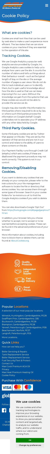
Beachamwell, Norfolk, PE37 (16, 330)
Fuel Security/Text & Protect (16, 360)
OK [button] (30, 440)
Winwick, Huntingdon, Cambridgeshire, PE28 (24, 315)
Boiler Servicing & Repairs (14, 351)
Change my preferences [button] (30, 445)
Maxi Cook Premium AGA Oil (16, 366)
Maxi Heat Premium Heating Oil (17, 372)
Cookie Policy (8, 375)
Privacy (5, 369)
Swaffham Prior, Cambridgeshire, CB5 (20, 318)
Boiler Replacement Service (16, 357)
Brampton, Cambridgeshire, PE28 (18, 324)
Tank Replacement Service (15, 354)
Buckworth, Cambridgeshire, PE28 (19, 321)
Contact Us (7, 363)
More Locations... (10, 337)
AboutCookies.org (20, 241)
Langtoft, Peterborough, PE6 (16, 333)
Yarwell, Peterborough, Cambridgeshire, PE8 (24, 327)
